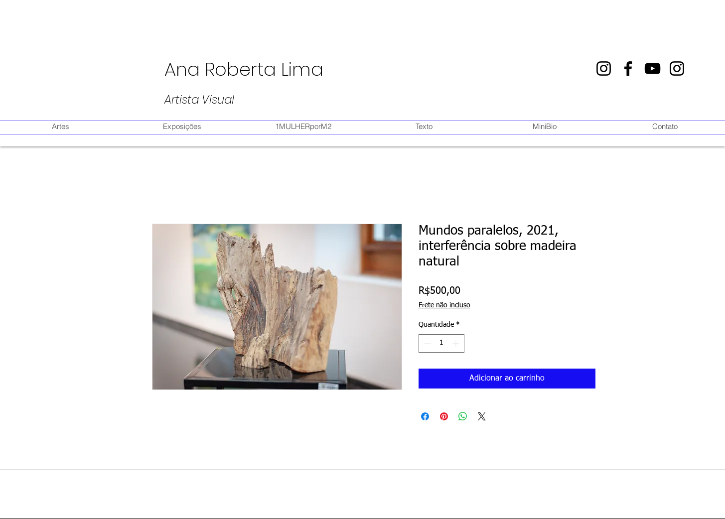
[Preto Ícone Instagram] (603, 68)
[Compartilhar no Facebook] (425, 416)
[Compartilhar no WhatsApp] (463, 416)
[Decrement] (426, 343)
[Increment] (456, 343)
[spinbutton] (441, 343)
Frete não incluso (444, 305)
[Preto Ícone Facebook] (628, 68)
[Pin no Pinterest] (444, 416)
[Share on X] (482, 416)
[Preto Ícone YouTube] (652, 68)
